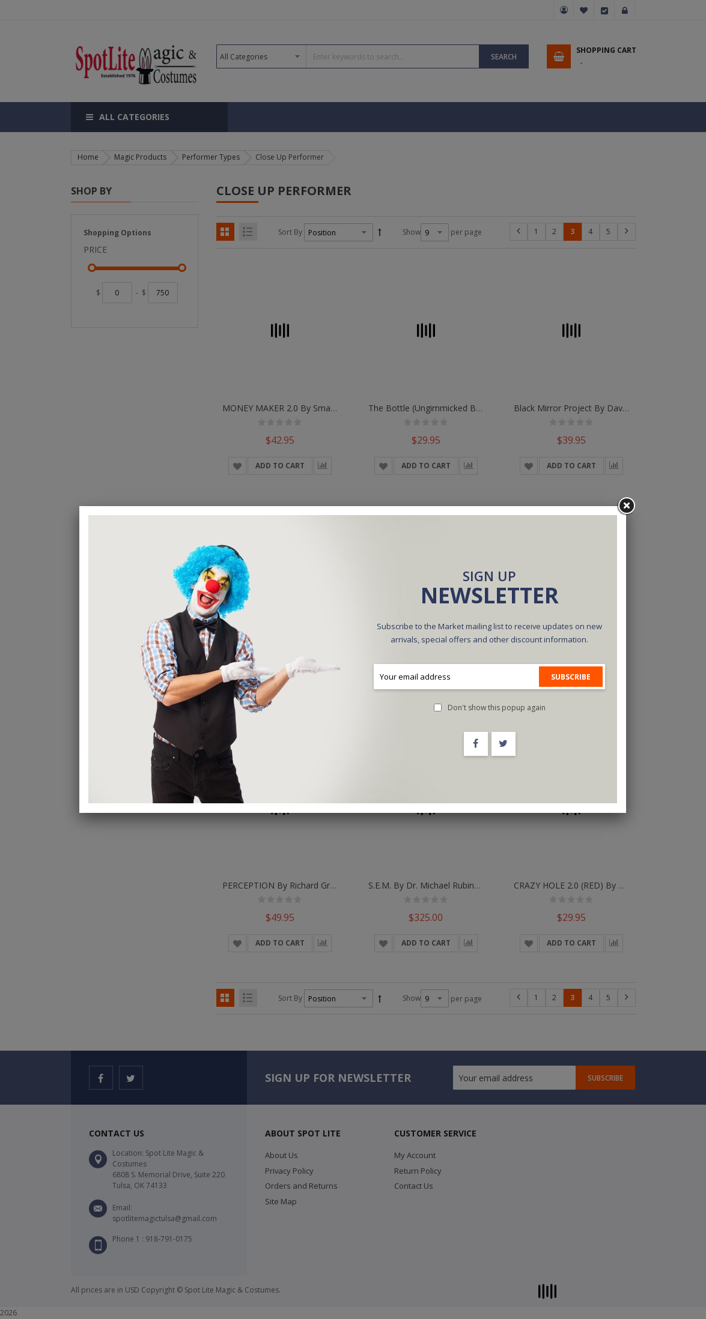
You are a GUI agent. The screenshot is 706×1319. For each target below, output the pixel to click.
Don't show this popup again (497, 707)
